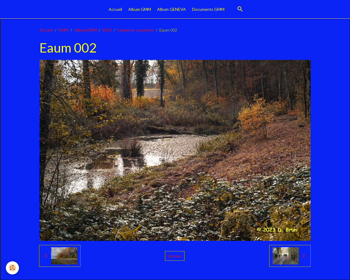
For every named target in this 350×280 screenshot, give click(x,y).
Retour (174, 255)
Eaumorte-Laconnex (135, 29)
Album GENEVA (171, 9)
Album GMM (139, 9)
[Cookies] (12, 267)
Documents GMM (208, 9)
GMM (63, 29)
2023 (107, 29)
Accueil (115, 9)
